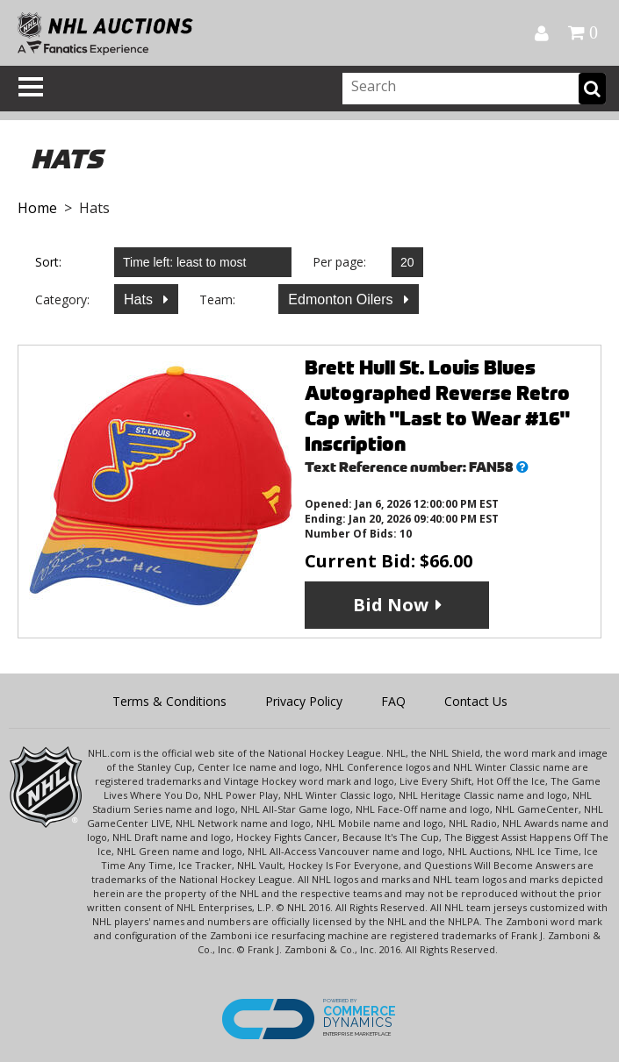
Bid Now (390, 605)
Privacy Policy (303, 701)
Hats (140, 299)
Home (37, 207)
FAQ (393, 701)
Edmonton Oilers (342, 299)
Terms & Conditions (169, 701)
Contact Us (475, 701)
